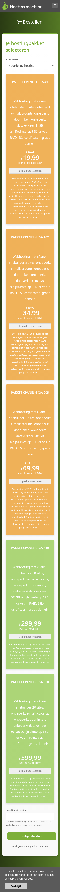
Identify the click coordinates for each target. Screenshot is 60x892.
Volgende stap (32, 836)
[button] (33, 878)
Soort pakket (12, 59)
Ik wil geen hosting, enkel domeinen (30, 846)
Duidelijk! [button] (16, 886)
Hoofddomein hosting (16, 810)
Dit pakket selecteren (30, 170)
